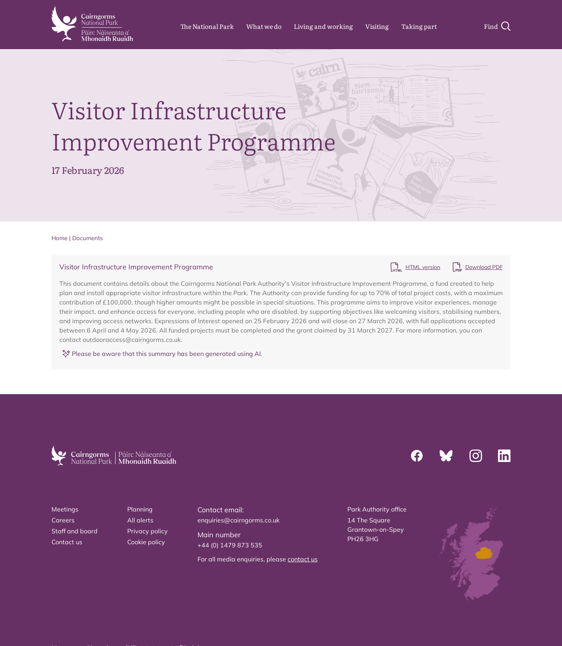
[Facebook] (417, 456)
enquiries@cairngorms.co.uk (238, 520)
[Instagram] (476, 456)
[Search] (497, 26)
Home (60, 238)
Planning (140, 509)
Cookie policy (146, 542)
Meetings (65, 509)
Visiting (377, 26)
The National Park (207, 26)
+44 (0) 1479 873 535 (229, 545)
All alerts (140, 520)
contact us (303, 559)
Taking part (419, 26)
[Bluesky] (446, 456)
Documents (87, 238)
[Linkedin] (504, 456)
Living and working (323, 26)
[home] (92, 23)
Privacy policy (147, 531)
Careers (63, 520)
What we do (263, 26)
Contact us (67, 542)
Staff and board (75, 531)
